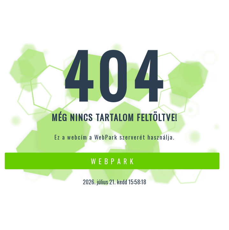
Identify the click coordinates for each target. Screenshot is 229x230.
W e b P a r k (112, 161)
